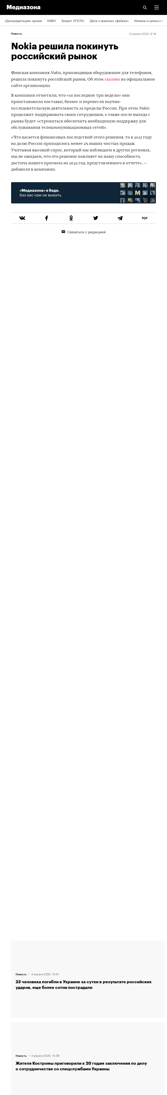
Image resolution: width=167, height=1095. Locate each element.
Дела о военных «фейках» (109, 20)
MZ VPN (10, 1024)
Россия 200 (13, 1037)
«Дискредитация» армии (23, 20)
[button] (156, 7)
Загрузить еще (88, 785)
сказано (112, 79)
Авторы (10, 972)
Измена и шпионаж (148, 20)
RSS (10, 998)
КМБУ (51, 20)
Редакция (12, 946)
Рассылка (12, 1011)
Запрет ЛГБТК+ (72, 20)
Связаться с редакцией (84, 231)
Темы (8, 985)
